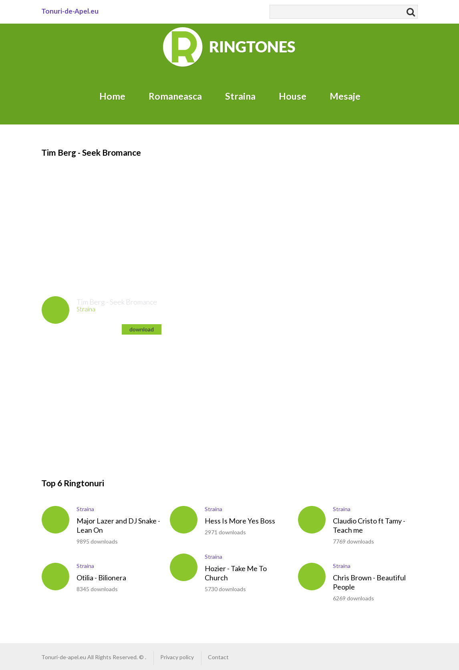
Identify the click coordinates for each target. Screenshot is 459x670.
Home (112, 96)
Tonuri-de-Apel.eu (70, 11)
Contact (218, 657)
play (55, 310)
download (141, 329)
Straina (240, 96)
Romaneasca (175, 96)
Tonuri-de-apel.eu (63, 657)
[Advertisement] (225, 214)
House (293, 96)
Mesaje (345, 96)
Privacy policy (177, 657)
